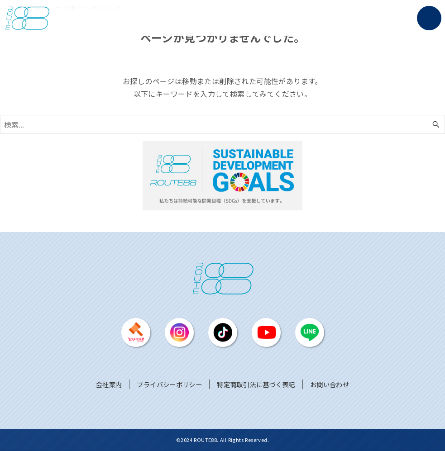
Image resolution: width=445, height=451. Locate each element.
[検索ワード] (222, 124)
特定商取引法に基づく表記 (256, 384)
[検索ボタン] (436, 124)
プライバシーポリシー (169, 384)
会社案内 (109, 384)
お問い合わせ (329, 384)
